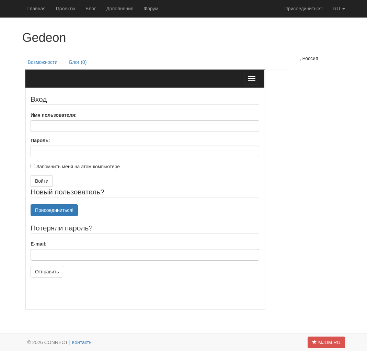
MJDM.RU (326, 342)
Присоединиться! (304, 8)
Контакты (82, 342)
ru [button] (339, 8)
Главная (36, 8)
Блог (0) (78, 62)
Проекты (65, 8)
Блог (90, 8)
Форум (151, 8)
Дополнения (119, 8)
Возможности (43, 62)
